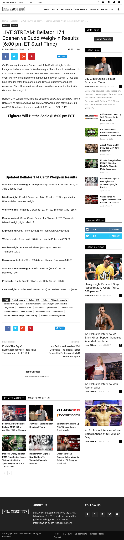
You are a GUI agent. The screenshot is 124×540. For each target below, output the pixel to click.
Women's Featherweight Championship (20, 315)
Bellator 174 (34, 300)
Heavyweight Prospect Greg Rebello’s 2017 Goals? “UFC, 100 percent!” (102, 288)
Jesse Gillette (10, 49)
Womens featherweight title (53, 315)
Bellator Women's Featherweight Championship (46, 304)
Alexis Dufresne (18, 300)
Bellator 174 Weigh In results (54, 300)
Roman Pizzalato (43, 311)
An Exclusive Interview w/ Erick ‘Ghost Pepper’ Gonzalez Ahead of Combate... (103, 337)
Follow (115, 229)
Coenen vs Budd (24, 307)
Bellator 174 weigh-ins (13, 304)
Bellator (66, 9)
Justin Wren (52, 307)
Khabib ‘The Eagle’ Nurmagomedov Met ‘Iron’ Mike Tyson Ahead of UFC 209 (19, 350)
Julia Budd (39, 307)
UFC (55, 9)
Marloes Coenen (11, 311)
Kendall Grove (66, 307)
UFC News (67, 533)
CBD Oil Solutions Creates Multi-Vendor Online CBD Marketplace (110, 133)
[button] (118, 9)
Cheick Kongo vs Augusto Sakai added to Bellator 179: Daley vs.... (110, 200)
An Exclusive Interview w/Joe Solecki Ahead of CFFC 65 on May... (102, 434)
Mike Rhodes (26, 311)
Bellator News (81, 533)
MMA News (81, 9)
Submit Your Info (103, 39)
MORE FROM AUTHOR (39, 398)
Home (31, 2)
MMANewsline (91, 86)
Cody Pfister (9, 307)
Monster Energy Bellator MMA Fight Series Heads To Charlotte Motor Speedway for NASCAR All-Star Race (14, 460)
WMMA (94, 9)
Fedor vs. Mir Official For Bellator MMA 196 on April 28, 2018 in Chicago (14, 427)
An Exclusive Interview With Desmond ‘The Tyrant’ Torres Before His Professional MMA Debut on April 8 (64, 351)
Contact (40, 2)
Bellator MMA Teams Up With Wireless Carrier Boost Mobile (68, 427)
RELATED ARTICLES (14, 398)
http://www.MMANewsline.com (37, 376)
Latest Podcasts (97, 533)
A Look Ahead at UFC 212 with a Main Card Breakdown (109, 148)
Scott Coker (58, 311)
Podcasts (107, 9)
